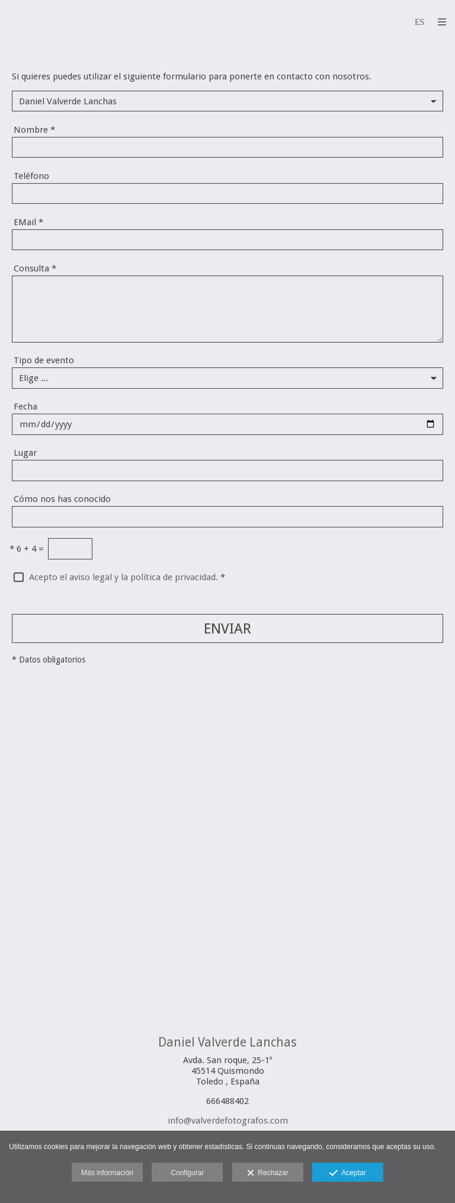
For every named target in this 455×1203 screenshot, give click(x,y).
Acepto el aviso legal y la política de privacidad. (123, 577)
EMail (28, 222)
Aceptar (347, 1173)
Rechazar (268, 1173)
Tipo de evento (44, 360)
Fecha (25, 406)
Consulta (35, 268)
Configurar (187, 1173)
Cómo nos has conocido (62, 499)
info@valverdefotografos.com (228, 1120)
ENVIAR (227, 628)
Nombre (34, 129)
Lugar (25, 452)
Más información (107, 1173)
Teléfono (31, 176)
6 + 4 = (26, 548)
